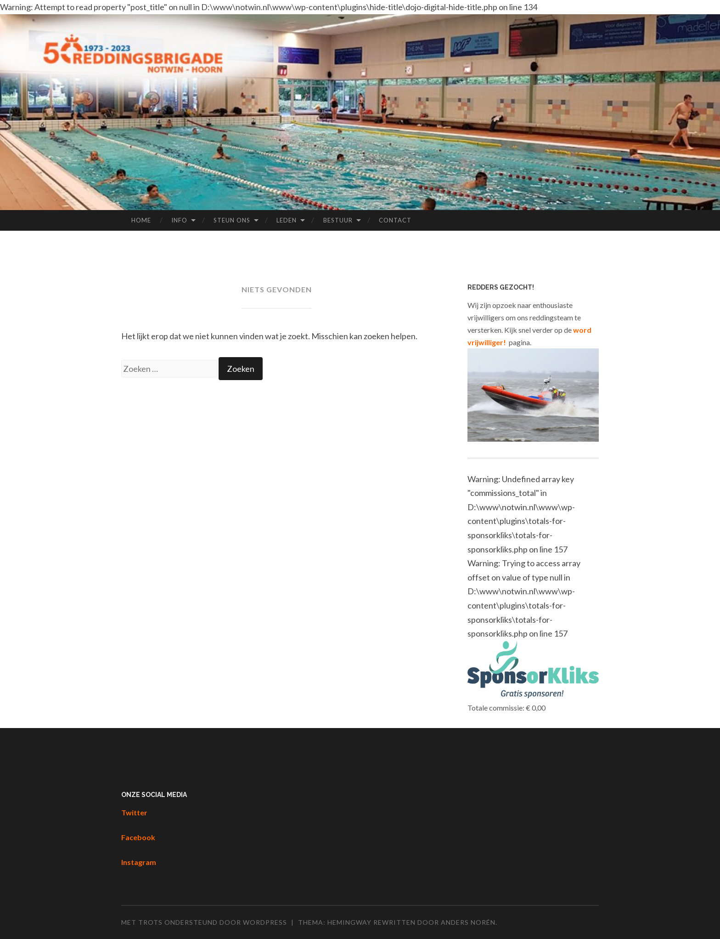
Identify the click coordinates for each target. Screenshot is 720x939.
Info (179, 220)
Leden (286, 220)
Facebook (138, 837)
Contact (395, 220)
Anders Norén (468, 922)
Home (141, 220)
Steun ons (232, 220)
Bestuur (338, 220)
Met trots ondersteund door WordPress (204, 922)
